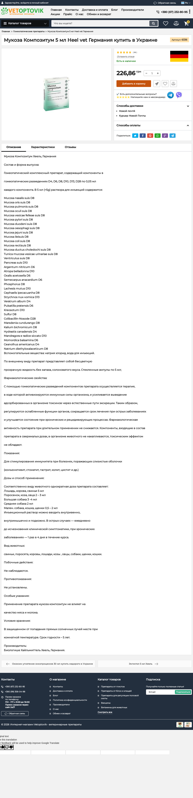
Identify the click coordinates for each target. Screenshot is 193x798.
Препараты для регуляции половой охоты (120, 697)
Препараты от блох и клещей (116, 691)
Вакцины (105, 703)
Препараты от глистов (113, 686)
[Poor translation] (9, 747)
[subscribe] (169, 692)
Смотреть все (105, 712)
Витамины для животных (114, 707)
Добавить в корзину (134, 83)
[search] (102, 23)
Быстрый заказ (156, 83)
